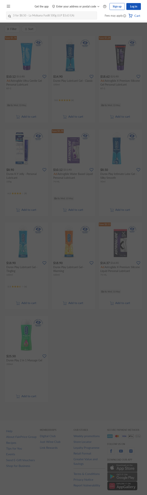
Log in (133, 6)
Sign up (117, 6)
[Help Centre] (104, 6)
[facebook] (111, 453)
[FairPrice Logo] (23, 6)
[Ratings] (64, 100)
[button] (124, 16)
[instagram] (131, 453)
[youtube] (121, 453)
